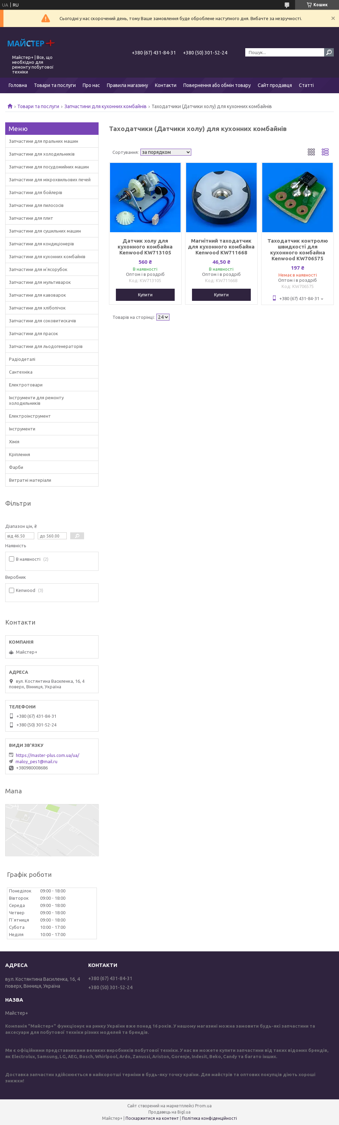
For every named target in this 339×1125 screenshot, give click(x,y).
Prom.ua (203, 1106)
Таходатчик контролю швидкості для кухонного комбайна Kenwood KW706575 (297, 249)
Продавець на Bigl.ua (169, 1112)
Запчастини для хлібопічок (37, 307)
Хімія (14, 441)
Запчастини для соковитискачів (42, 320)
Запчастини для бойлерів (35, 192)
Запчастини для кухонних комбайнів (105, 106)
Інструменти (22, 428)
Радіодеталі (22, 359)
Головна (18, 85)
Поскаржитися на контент (152, 1118)
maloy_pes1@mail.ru (36, 761)
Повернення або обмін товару (217, 85)
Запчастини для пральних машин (43, 141)
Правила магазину (127, 85)
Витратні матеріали (30, 480)
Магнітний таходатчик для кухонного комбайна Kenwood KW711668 (221, 246)
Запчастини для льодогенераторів (46, 346)
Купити (145, 294)
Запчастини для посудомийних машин (49, 166)
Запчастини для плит (31, 218)
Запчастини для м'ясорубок (38, 269)
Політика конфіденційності (209, 1118)
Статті (306, 85)
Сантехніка (21, 371)
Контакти (165, 85)
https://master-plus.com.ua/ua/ (47, 755)
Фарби (16, 467)
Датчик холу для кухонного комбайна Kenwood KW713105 (145, 246)
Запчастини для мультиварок (40, 282)
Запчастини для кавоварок (37, 295)
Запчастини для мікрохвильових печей (50, 179)
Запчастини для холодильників (42, 153)
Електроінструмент (30, 415)
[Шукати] (329, 52)
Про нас (91, 85)
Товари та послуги (55, 85)
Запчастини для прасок (33, 333)
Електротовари (26, 384)
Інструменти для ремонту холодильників (36, 400)
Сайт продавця (275, 85)
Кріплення (19, 454)
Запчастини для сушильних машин (45, 230)
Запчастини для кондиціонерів (41, 243)
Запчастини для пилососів (36, 205)
